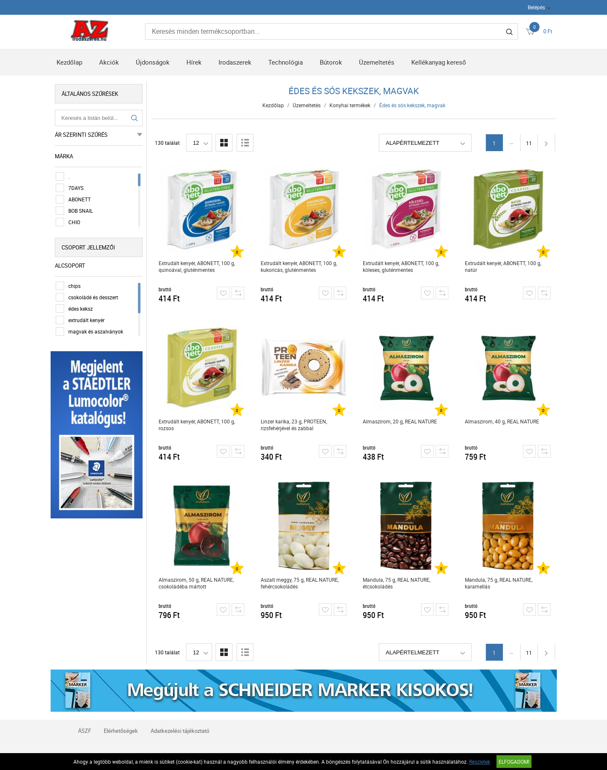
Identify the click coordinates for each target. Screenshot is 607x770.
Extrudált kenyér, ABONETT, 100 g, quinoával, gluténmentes (197, 266)
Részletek (479, 761)
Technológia (285, 62)
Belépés (536, 7)
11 (529, 143)
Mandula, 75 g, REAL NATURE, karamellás (498, 583)
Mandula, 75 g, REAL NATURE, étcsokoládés (396, 583)
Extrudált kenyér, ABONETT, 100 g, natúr (503, 266)
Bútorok (331, 62)
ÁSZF (84, 731)
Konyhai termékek (349, 105)
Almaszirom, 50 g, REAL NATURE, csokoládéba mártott (196, 583)
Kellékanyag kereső (438, 62)
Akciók (109, 62)
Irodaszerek (235, 62)
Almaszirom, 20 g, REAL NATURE (400, 421)
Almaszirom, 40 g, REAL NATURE (502, 421)
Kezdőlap (69, 62)
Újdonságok (153, 62)
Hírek (194, 62)
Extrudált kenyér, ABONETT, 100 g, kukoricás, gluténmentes (299, 266)
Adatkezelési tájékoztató (180, 731)
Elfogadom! (514, 761)
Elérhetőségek (121, 731)
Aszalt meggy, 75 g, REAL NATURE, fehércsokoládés (300, 583)
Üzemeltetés (376, 62)
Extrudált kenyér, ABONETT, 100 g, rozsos (197, 424)
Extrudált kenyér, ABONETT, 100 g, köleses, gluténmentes (401, 266)
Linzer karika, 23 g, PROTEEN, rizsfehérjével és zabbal (294, 424)
